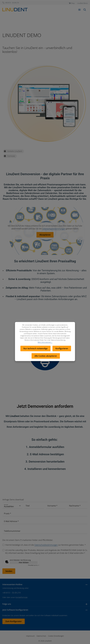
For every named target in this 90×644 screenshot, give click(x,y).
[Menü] (79, 9)
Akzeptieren (45, 234)
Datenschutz (41, 636)
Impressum (30, 636)
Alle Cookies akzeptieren (46, 356)
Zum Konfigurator (13, 621)
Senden (8, 571)
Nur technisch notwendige (35, 348)
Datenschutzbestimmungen (53, 228)
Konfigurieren (61, 348)
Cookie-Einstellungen (56, 636)
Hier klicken (24, 562)
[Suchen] (84, 9)
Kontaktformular (21, 597)
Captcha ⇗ (33, 565)
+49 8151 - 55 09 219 (11, 592)
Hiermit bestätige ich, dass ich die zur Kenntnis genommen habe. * (45, 545)
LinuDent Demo (82, 3)
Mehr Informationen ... (45, 342)
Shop (73, 3)
